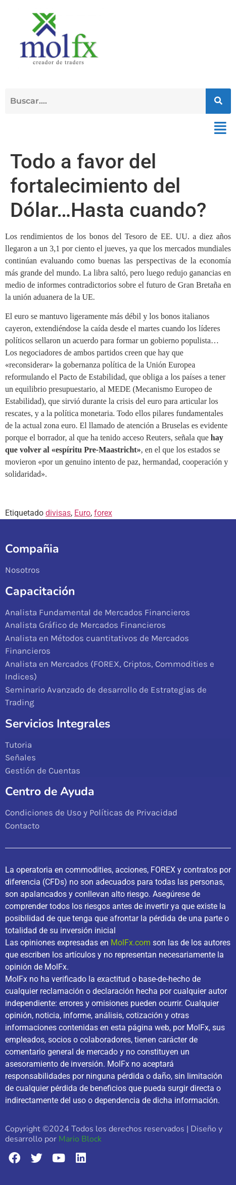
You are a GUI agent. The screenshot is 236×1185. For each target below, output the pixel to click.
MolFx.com (131, 942)
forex (103, 513)
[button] (220, 128)
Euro (82, 513)
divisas (58, 513)
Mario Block (80, 1139)
